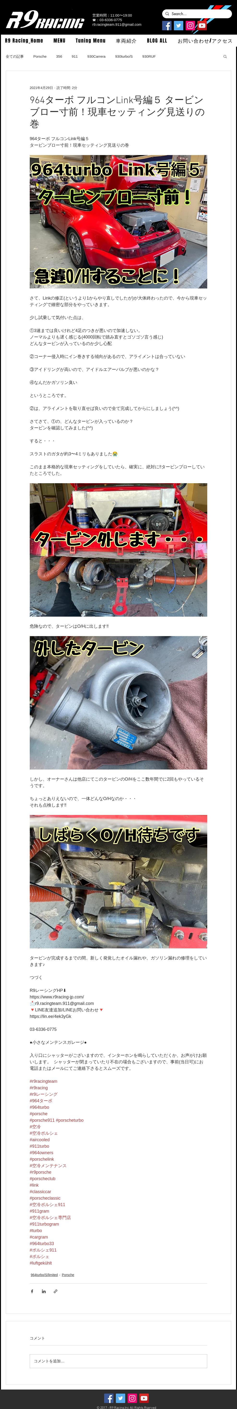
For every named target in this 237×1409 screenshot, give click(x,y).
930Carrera (96, 56)
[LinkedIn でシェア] (43, 1291)
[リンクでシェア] (55, 1291)
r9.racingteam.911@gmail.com (116, 24)
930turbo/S (124, 56)
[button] (59, 41)
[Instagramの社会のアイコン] (190, 25)
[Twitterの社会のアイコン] (178, 25)
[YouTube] (202, 25)
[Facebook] (167, 25)
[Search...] (197, 14)
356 (59, 56)
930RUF (149, 56)
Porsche (40, 56)
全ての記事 (15, 56)
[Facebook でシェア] (32, 1291)
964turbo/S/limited (44, 1275)
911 (75, 56)
